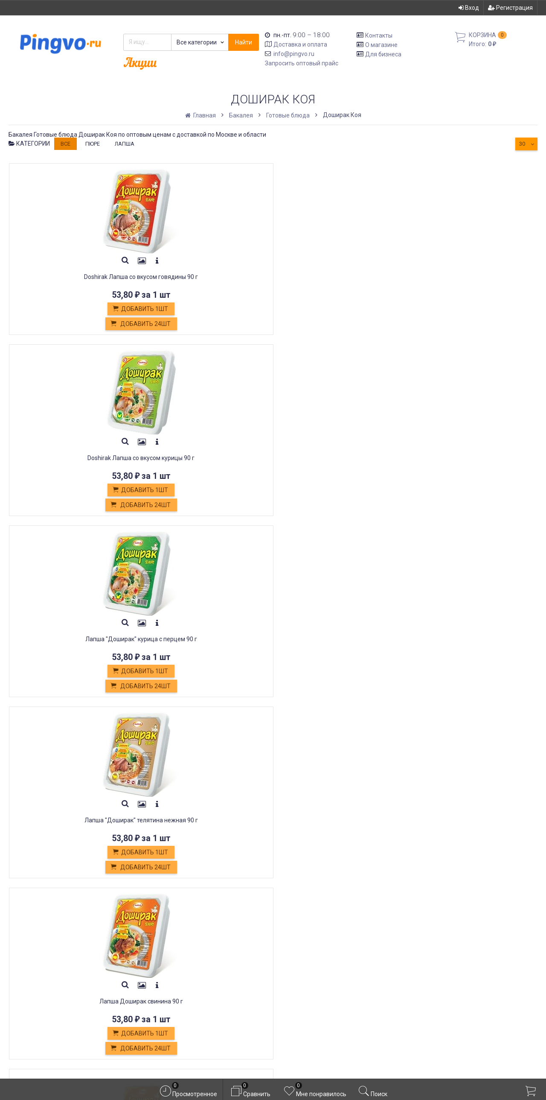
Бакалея (241, 115)
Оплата (151, 952)
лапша (124, 144)
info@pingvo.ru (293, 53)
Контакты (378, 35)
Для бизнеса (383, 53)
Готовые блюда (288, 115)
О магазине (381, 44)
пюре (92, 144)
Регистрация (510, 7)
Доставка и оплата (300, 44)
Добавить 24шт (70, 324)
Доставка (155, 943)
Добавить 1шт (70, 309)
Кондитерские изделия (177, 972)
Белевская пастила (170, 981)
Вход (469, 7)
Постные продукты (170, 991)
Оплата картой (162, 1010)
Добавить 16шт (339, 505)
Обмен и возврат (167, 962)
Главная (201, 115)
